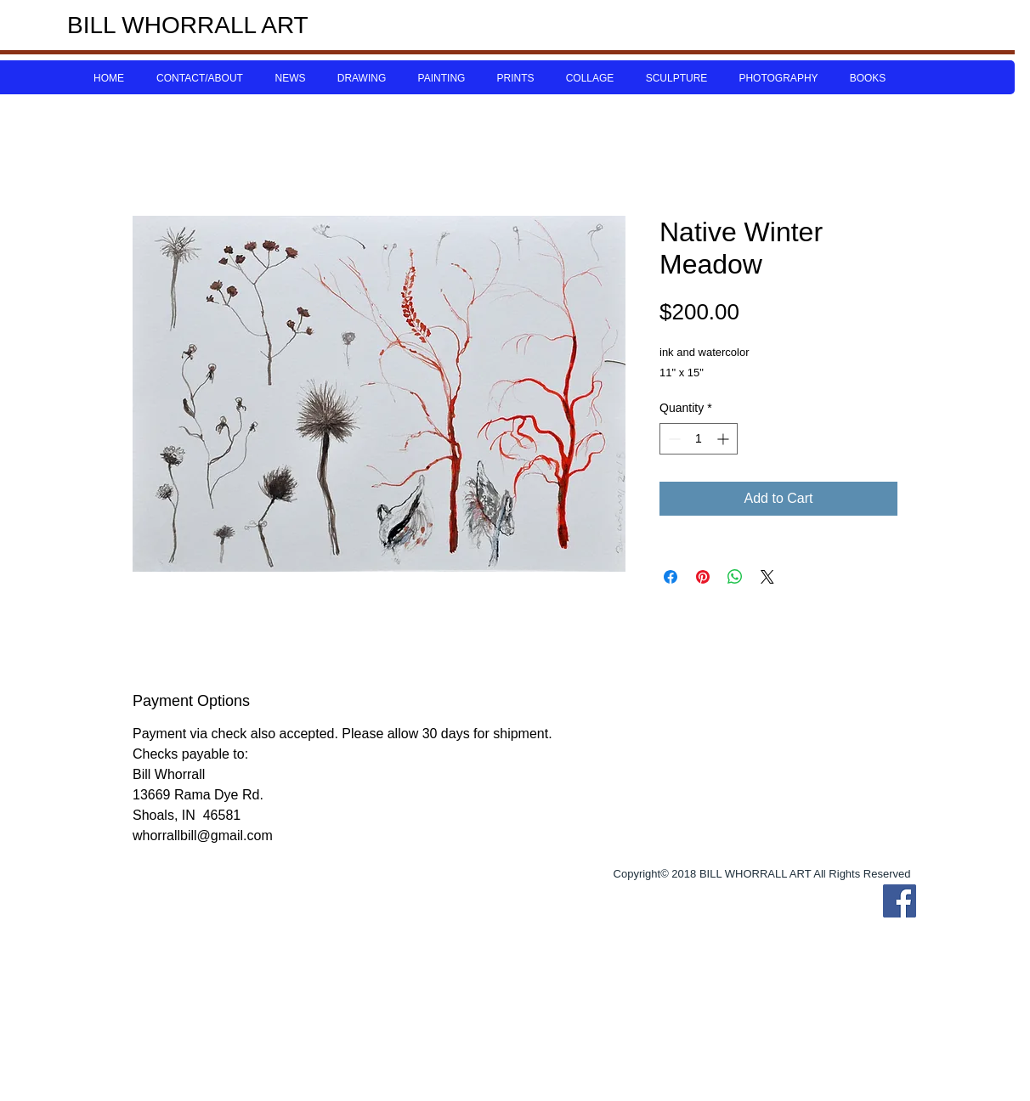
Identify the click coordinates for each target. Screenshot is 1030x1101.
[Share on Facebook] (670, 577)
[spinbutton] (698, 439)
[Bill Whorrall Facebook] (899, 901)
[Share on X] (767, 577)
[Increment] (724, 439)
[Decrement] (672, 439)
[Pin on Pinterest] (703, 577)
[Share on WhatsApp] (735, 577)
